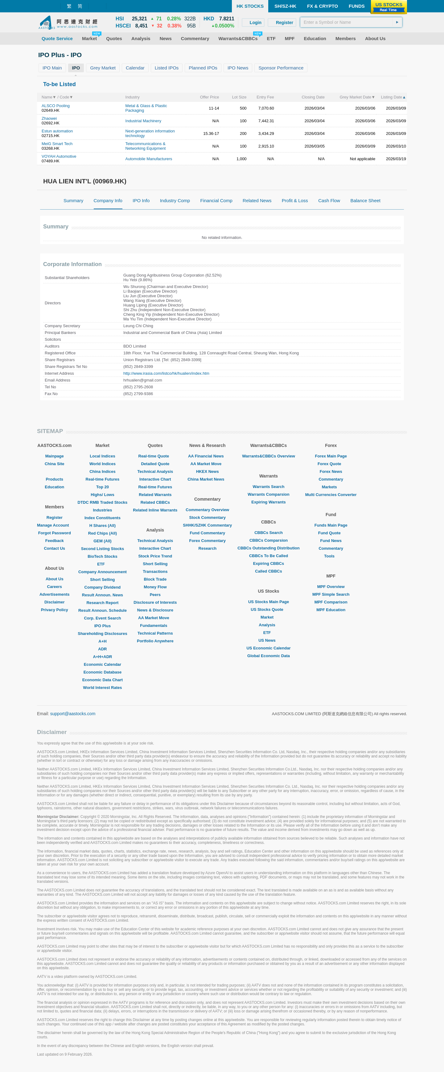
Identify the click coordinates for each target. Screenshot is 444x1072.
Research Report (102, 602)
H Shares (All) (102, 525)
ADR (102, 649)
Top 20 (102, 487)
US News (268, 640)
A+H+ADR (102, 656)
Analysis (268, 625)
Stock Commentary (207, 517)
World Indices (102, 463)
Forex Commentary (207, 540)
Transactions (155, 571)
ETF (102, 564)
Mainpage (54, 456)
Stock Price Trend (155, 556)
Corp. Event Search (102, 618)
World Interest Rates (102, 687)
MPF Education (330, 609)
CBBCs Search (268, 532)
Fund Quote (331, 533)
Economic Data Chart (102, 680)
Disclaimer (54, 602)
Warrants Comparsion (268, 494)
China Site (54, 463)
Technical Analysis (155, 471)
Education (54, 487)
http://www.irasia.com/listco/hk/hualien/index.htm (166, 373)
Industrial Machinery (143, 121)
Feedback (54, 540)
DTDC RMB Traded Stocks (103, 502)
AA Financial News (207, 456)
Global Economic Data (268, 655)
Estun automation (57, 131)
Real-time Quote (155, 456)
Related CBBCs (155, 502)
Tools (331, 556)
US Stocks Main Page (268, 601)
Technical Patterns (155, 633)
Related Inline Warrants (155, 510)
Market (269, 617)
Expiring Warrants (268, 502)
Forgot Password (54, 533)
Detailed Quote (155, 463)
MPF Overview (331, 586)
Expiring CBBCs (268, 563)
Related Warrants (155, 494)
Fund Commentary (207, 533)
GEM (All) (102, 541)
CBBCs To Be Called (268, 555)
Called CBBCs (268, 571)
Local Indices (102, 456)
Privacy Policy (54, 609)
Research (208, 548)
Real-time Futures (103, 479)
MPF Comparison (330, 602)
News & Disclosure (155, 610)
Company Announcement (102, 571)
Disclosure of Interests (155, 602)
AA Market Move (155, 617)
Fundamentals (155, 625)
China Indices (102, 471)
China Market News (207, 479)
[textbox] (351, 22)
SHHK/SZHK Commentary (207, 525)
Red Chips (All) (102, 533)
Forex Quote (331, 463)
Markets (331, 487)
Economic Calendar (102, 664)
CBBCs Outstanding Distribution (268, 548)
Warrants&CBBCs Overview (268, 456)
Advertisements (54, 594)
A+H (102, 641)
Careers (54, 586)
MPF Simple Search (331, 594)
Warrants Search (269, 486)
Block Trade (155, 579)
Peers (155, 594)
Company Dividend (102, 587)
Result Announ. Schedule (102, 610)
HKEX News (207, 471)
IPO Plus (102, 626)
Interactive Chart (155, 479)
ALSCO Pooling (56, 105)
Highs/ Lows (102, 494)
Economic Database (103, 672)
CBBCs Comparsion (268, 540)
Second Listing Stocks (102, 548)
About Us (55, 579)
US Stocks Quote (268, 609)
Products (54, 479)
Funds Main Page (330, 525)
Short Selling (102, 579)
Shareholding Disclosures (102, 633)
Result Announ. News (102, 595)
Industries (102, 510)
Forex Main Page (331, 456)
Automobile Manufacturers (148, 158)
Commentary (331, 479)
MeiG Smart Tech (57, 143)
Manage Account (54, 525)
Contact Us (54, 548)
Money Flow (155, 587)
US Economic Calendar (268, 648)
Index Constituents (102, 517)
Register (55, 517)
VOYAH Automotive (59, 156)
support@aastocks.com (73, 713)
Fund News (331, 540)
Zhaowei (49, 118)
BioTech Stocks (102, 556)
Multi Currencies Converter (331, 494)
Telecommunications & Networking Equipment (145, 146)
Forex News (331, 471)
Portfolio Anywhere (155, 641)
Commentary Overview (207, 509)
